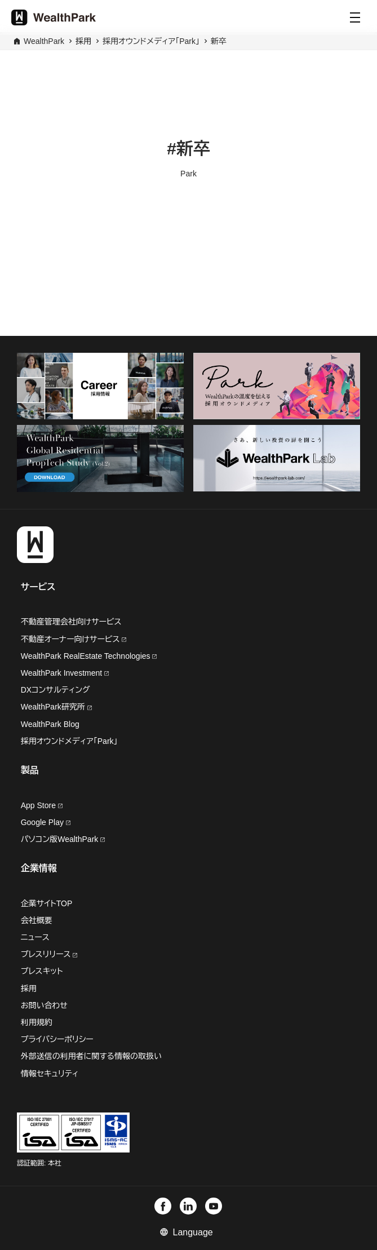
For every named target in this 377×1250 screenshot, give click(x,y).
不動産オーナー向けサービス (74, 639)
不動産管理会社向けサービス (71, 621)
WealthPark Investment (65, 672)
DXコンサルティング (55, 689)
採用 (29, 988)
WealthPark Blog (50, 724)
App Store (42, 805)
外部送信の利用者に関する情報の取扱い (91, 1056)
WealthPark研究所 (54, 706)
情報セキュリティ (50, 1073)
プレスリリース (49, 954)
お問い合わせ (44, 1005)
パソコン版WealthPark (63, 839)
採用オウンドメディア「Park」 (151, 41)
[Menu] (355, 17)
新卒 (219, 41)
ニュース (35, 937)
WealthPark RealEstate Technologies (89, 656)
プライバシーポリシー (57, 1039)
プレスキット (42, 971)
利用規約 (36, 1022)
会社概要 (36, 920)
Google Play (45, 822)
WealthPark (44, 41)
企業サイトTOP (47, 903)
